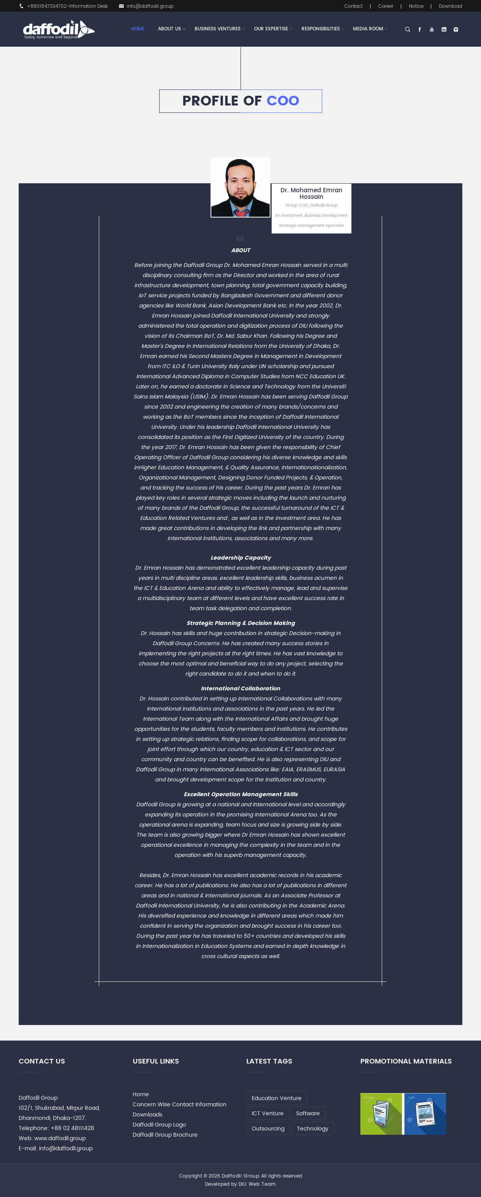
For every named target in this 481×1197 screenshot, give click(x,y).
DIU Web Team (257, 1184)
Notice (416, 6)
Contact (353, 6)
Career (385, 6)
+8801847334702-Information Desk (63, 6)
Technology (312, 1128)
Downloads (147, 1114)
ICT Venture (268, 1113)
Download (450, 6)
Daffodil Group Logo (159, 1124)
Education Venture (277, 1098)
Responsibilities (321, 29)
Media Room (368, 29)
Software (308, 1113)
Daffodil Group (241, 1176)
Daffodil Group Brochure (165, 1134)
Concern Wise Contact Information (179, 1104)
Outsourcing (268, 1128)
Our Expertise (271, 29)
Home (137, 29)
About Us (169, 29)
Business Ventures (217, 29)
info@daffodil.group (146, 6)
